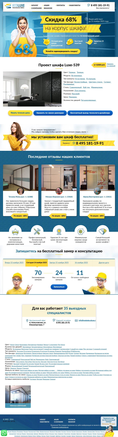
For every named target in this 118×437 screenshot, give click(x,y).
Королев (73, 431)
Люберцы (38, 435)
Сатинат (107, 82)
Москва (9, 431)
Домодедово (67, 433)
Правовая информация (60, 427)
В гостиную (80, 79)
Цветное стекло (96, 82)
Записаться (59, 287)
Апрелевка (73, 433)
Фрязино (24, 433)
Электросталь (79, 435)
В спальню (91, 79)
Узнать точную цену (20, 113)
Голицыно (84, 433)
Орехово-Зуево (91, 431)
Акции (46, 5)
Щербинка (58, 435)
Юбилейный (42, 433)
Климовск (63, 431)
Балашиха (14, 431)
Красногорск (79, 431)
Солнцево (68, 435)
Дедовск (94, 433)
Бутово (34, 435)
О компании (36, 8)
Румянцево (52, 435)
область (94, 435)
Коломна (69, 431)
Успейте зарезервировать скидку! (62, 51)
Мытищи (43, 435)
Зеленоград (61, 433)
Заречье (73, 435)
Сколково (63, 435)
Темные (80, 72)
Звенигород (79, 433)
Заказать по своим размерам (50, 113)
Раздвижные (69, 84)
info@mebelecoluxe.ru (88, 320)
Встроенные (76, 76)
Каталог (34, 5)
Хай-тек (86, 87)
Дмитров (26, 431)
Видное (47, 433)
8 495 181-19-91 (100, 5)
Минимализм (97, 87)
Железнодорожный (44, 431)
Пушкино (90, 433)
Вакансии (48, 8)
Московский (17, 435)
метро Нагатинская (87, 435)
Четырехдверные (88, 100)
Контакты (61, 5)
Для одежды (80, 91)
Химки (56, 433)
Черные (72, 72)
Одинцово (51, 433)
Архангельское (24, 435)
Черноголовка (30, 433)
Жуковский (52, 431)
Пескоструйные (81, 82)
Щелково (36, 433)
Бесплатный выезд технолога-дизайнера (90, 113)
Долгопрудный (32, 431)
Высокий (76, 94)
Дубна (37, 431)
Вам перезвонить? (102, 8)
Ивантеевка (58, 431)
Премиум (73, 97)
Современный (76, 87)
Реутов (47, 435)
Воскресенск (20, 431)
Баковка (30, 435)
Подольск (97, 431)
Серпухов (19, 433)
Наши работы (74, 5)
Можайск (85, 431)
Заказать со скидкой (111, 65)
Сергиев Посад (12, 433)
